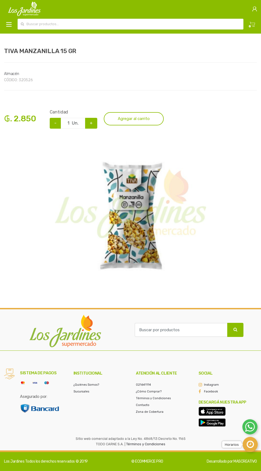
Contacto (142, 405)
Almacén (11, 74)
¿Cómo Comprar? (149, 391)
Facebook (211, 391)
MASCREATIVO (245, 461)
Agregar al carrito (134, 118)
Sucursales (81, 391)
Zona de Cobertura (149, 412)
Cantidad (59, 112)
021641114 (143, 384)
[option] (130, 215)
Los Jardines (14, 461)
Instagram (211, 384)
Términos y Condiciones (153, 398)
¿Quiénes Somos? (86, 384)
